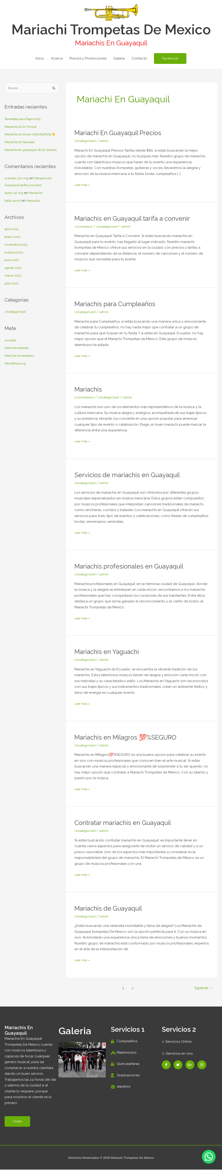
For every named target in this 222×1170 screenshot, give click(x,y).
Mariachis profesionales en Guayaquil (132, 566)
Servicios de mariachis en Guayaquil (130, 475)
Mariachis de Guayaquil (110, 908)
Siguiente (202, 988)
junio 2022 (13, 274)
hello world (14, 215)
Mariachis (38, 207)
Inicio (40, 58)
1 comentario (84, 226)
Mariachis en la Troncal (23, 127)
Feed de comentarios (22, 370)
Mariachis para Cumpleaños (117, 304)
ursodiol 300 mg (18, 192)
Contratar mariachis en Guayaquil (126, 823)
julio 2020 (12, 297)
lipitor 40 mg (15, 207)
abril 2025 (12, 243)
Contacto (139, 58)
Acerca (57, 58)
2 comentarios (86, 397)
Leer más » (83, 184)
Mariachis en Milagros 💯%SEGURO (129, 737)
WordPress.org (17, 377)
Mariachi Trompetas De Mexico (111, 30)
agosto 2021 (14, 282)
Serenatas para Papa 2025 (26, 119)
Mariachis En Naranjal (22, 149)
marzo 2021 (14, 290)
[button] (170, 58)
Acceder (11, 354)
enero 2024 (14, 251)
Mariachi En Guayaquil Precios (121, 133)
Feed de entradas (19, 362)
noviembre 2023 (17, 259)
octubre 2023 (15, 266)
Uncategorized (17, 326)
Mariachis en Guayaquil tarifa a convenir (136, 218)
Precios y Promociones (87, 58)
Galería (119, 58)
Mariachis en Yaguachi (108, 652)
